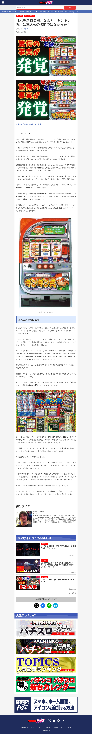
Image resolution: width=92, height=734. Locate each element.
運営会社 (56, 727)
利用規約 (48, 727)
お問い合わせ (24, 727)
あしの (26, 29)
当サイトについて (66, 727)
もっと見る (72, 593)
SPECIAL (19, 15)
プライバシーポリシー (37, 727)
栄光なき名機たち (29, 15)
